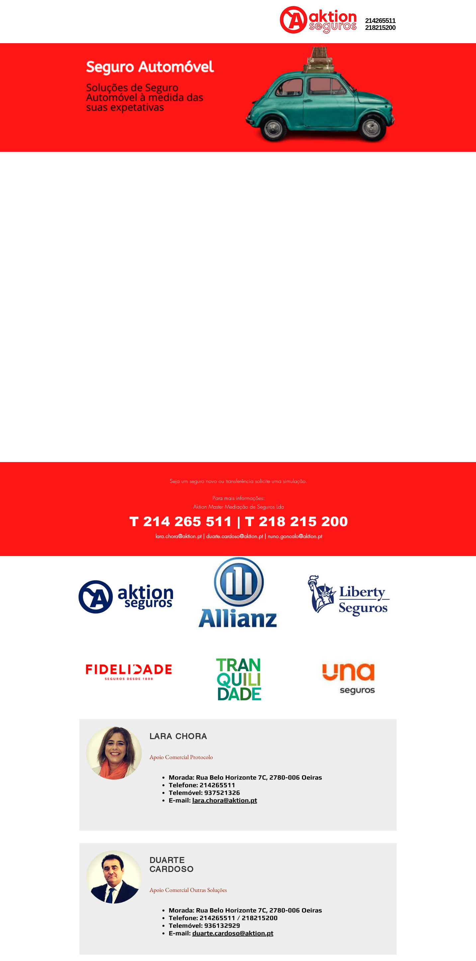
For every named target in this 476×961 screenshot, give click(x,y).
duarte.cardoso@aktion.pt (234, 536)
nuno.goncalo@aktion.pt (295, 536)
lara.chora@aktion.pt (178, 536)
